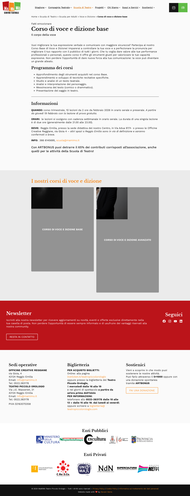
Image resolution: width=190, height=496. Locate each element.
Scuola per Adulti (68, 16)
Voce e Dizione (87, 16)
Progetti (99, 7)
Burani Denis (106, 492)
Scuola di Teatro (82, 7)
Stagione (39, 7)
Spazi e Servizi (130, 7)
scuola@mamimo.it (67, 140)
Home (34, 16)
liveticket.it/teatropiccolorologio (86, 376)
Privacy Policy (98, 489)
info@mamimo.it (27, 379)
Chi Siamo (112, 7)
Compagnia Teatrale (59, 7)
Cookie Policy (111, 489)
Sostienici (147, 7)
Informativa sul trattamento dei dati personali (139, 489)
